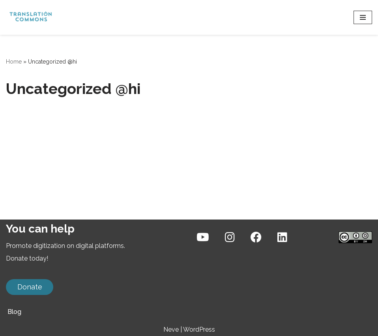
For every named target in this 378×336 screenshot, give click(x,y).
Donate (29, 287)
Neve (171, 329)
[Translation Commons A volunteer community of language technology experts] (29, 17)
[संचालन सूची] (363, 17)
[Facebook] (256, 237)
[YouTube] (202, 237)
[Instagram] (230, 237)
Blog (14, 311)
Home (14, 61)
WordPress (199, 329)
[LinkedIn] (282, 237)
